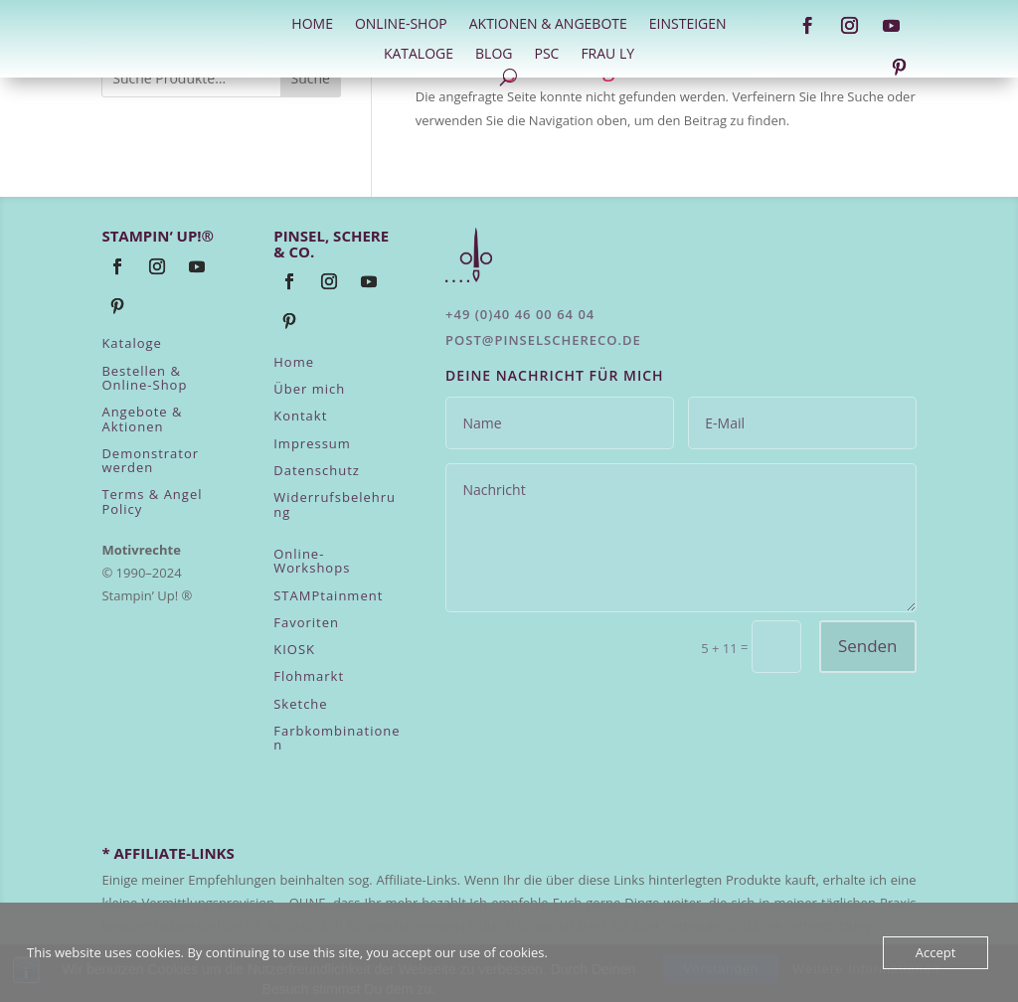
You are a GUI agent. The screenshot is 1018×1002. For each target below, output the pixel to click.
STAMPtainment (328, 595)
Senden (868, 645)
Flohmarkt (308, 676)
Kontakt (300, 415)
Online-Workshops (311, 561)
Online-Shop (401, 25)
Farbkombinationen (336, 737)
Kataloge (418, 55)
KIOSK (294, 649)
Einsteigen (688, 25)
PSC (546, 55)
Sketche (300, 704)
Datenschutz (316, 470)
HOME (312, 25)
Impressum (312, 443)
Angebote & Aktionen (141, 418)
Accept (936, 952)
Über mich (309, 389)
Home (293, 362)
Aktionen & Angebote (548, 25)
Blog (493, 55)
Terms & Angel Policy (151, 501)
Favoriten (306, 622)
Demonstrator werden (150, 460)
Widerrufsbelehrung (334, 504)
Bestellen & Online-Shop (144, 378)
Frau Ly (607, 55)
